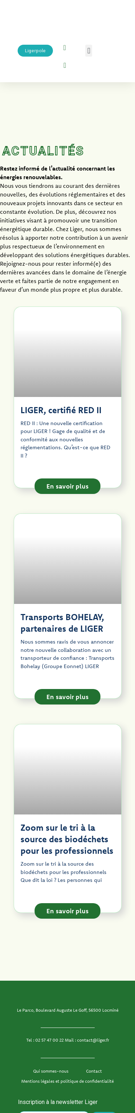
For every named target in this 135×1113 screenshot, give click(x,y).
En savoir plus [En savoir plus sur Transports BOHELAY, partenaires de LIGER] (67, 697)
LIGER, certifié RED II (61, 410)
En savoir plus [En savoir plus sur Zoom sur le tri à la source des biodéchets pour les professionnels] (67, 911)
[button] (88, 51)
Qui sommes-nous (50, 1071)
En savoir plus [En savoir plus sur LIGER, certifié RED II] (67, 486)
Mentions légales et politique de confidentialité (67, 1081)
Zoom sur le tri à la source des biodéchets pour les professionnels (67, 839)
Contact (94, 1071)
